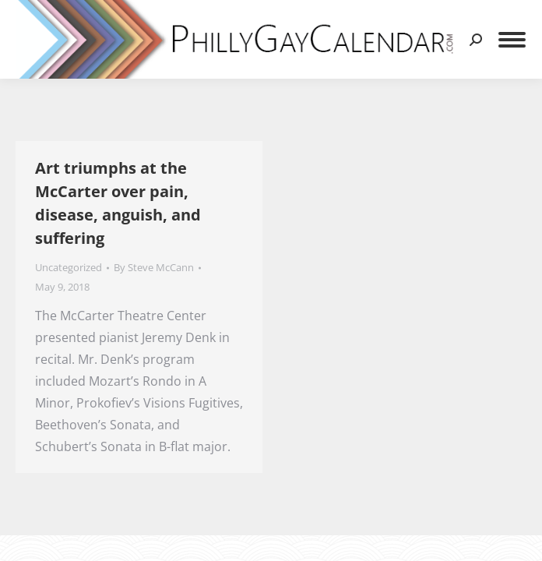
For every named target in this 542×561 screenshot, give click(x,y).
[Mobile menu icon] (512, 40)
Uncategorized (68, 267)
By (154, 267)
